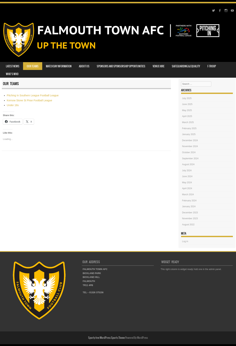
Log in (185, 241)
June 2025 (187, 104)
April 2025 (187, 116)
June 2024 (187, 176)
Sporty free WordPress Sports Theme (106, 338)
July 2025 (187, 98)
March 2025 (188, 122)
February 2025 (189, 128)
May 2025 (187, 110)
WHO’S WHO (12, 74)
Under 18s (13, 105)
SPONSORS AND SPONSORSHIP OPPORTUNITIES (121, 66)
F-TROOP (211, 66)
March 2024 (188, 194)
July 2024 (187, 170)
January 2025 (189, 134)
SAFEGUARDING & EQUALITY (186, 66)
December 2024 (190, 140)
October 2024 (189, 152)
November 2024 (190, 146)
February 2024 (189, 200)
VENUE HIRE (158, 66)
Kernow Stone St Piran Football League (29, 100)
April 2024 (187, 188)
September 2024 (190, 158)
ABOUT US (84, 66)
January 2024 (189, 206)
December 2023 (190, 212)
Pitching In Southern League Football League (33, 95)
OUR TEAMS (33, 66)
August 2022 (188, 224)
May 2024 (187, 182)
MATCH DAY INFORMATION (59, 66)
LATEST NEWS (12, 66)
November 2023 (190, 218)
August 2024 (188, 164)
